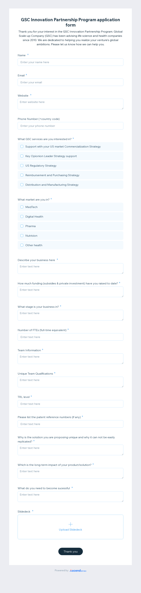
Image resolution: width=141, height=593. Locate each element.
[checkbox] (70, 147)
